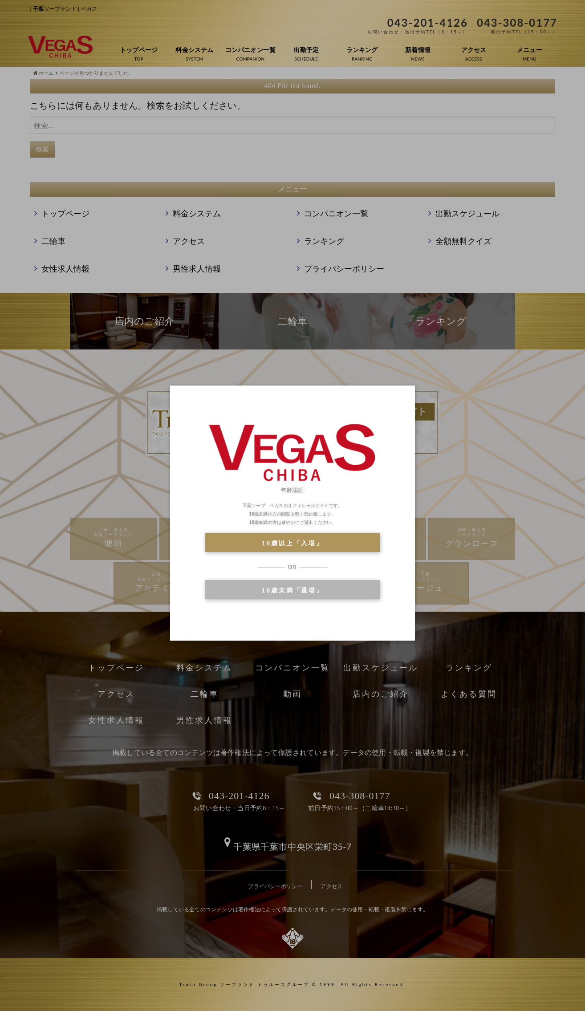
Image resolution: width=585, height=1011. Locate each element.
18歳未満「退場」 (292, 590)
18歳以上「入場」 (292, 543)
